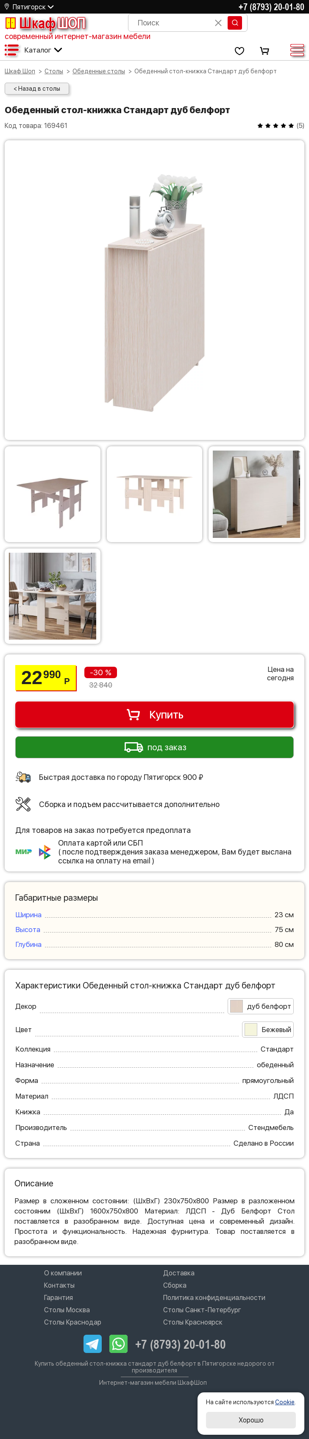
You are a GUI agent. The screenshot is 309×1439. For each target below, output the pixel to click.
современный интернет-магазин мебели (77, 36)
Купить (154, 714)
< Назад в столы (37, 88)
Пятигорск (29, 7)
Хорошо (251, 1420)
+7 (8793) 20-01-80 (271, 6)
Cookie (285, 1402)
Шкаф (45, 23)
